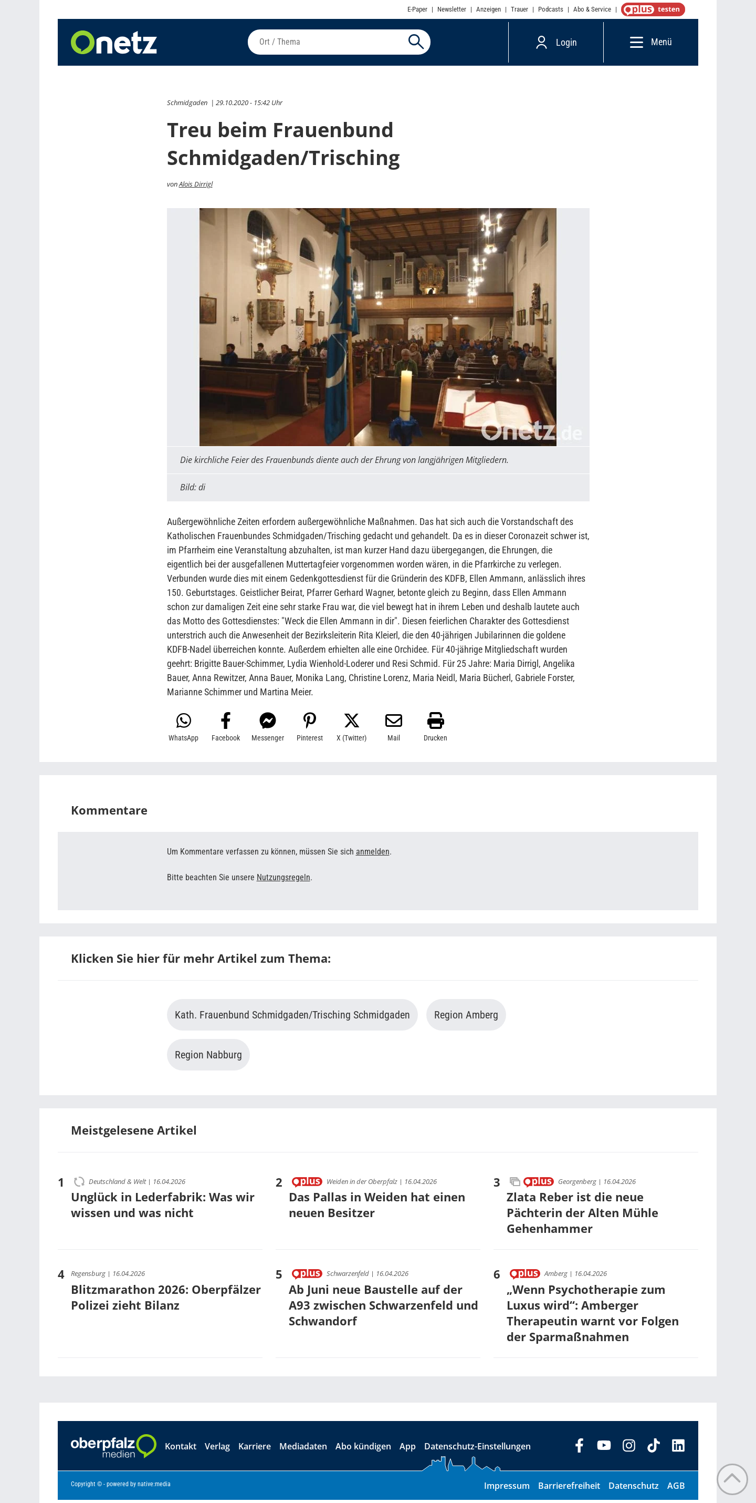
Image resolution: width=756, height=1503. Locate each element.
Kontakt (180, 1449)
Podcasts (550, 9)
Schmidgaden (187, 105)
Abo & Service (592, 9)
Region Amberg (466, 1018)
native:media (154, 1487)
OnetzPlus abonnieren (651, 9)
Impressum (507, 1489)
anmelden (373, 855)
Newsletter (451, 9)
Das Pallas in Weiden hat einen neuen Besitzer (377, 1207)
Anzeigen (488, 9)
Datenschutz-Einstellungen (477, 1449)
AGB (676, 1489)
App (408, 1449)
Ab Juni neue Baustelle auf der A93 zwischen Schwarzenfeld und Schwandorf (383, 1308)
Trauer (519, 9)
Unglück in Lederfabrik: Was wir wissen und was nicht (163, 1207)
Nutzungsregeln (283, 881)
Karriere (254, 1449)
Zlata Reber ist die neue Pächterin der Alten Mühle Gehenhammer (582, 1215)
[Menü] (634, 43)
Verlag (217, 1449)
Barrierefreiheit (569, 1489)
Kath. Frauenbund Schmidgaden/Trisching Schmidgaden (292, 1018)
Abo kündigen (363, 1449)
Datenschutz (633, 1489)
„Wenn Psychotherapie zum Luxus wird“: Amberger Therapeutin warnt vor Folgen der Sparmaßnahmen (593, 1315)
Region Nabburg (208, 1058)
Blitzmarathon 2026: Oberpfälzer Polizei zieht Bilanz (166, 1300)
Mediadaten (303, 1449)
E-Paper (417, 9)
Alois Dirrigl (196, 187)
